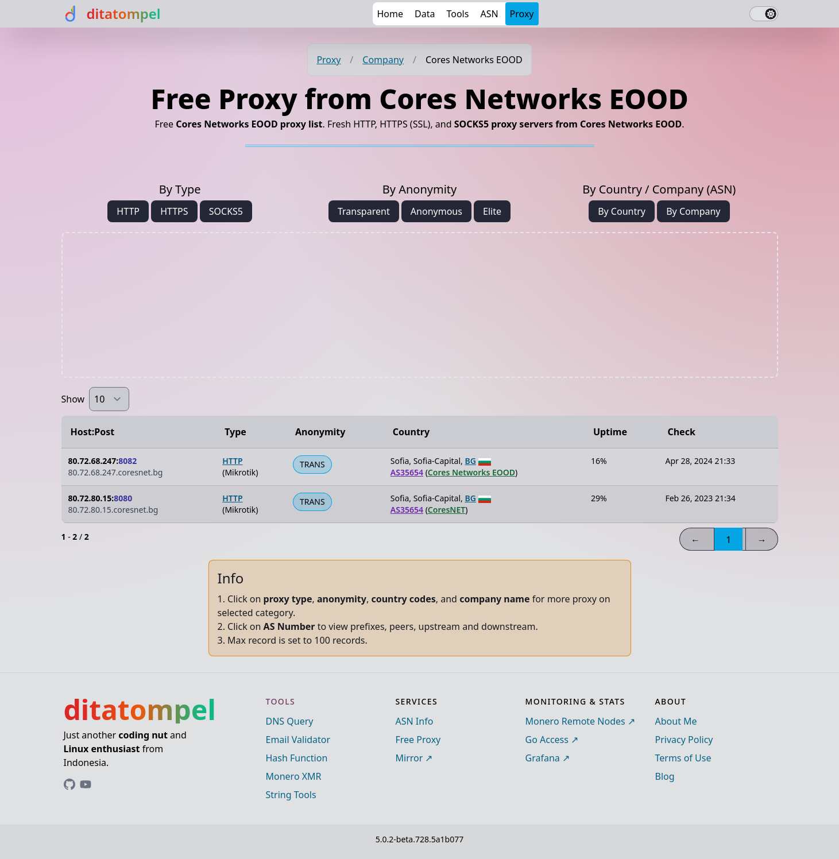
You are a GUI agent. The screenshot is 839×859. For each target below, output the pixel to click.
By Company (693, 211)
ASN (489, 13)
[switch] (764, 14)
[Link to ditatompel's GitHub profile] (69, 784)
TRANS (312, 464)
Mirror (409, 758)
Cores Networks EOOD (471, 472)
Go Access (547, 739)
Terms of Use (683, 758)
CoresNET (446, 509)
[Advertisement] (420, 305)
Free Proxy (418, 739)
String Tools (291, 794)
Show (73, 399)
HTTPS (174, 211)
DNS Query (290, 721)
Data (425, 13)
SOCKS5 (226, 211)
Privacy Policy (684, 739)
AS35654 (406, 472)
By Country (621, 211)
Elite (492, 211)
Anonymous (436, 211)
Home (390, 13)
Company (383, 59)
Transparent (364, 211)
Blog (665, 776)
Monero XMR (294, 776)
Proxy (522, 13)
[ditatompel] (111, 14)
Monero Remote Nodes (575, 721)
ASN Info (415, 721)
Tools (457, 13)
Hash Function (297, 758)
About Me (676, 721)
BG (470, 460)
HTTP (128, 211)
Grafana (542, 758)
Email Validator (298, 739)
